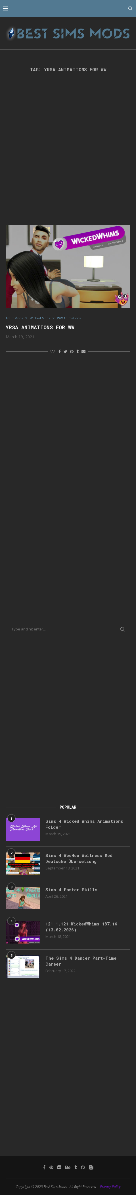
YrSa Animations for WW (40, 327)
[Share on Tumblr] (77, 351)
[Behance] (67, 1167)
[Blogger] (91, 1167)
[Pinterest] (51, 1167)
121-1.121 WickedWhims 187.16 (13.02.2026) (81, 927)
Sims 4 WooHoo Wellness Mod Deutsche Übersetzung (78, 858)
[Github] (83, 1167)
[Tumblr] (75, 1167)
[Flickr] (59, 1167)
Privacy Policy (110, 1186)
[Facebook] (44, 1167)
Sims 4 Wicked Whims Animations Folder (84, 824)
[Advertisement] (68, 148)
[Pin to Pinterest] (72, 351)
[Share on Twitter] (65, 351)
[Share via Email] (83, 351)
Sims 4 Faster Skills (71, 889)
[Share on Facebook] (59, 351)
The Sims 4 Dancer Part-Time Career (80, 961)
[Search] (130, 8)
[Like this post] (53, 351)
